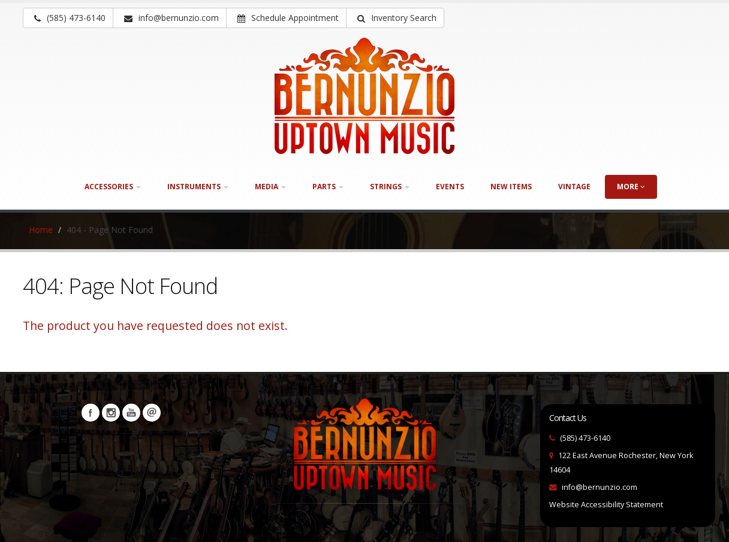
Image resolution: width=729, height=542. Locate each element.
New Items (511, 186)
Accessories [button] (113, 186)
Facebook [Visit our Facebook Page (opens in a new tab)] (91, 413)
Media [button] (270, 186)
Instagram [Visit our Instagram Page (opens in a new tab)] (111, 413)
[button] (395, 18)
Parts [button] (328, 186)
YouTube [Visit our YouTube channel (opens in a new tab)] (131, 413)
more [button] (631, 186)
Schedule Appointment (288, 17)
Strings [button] (389, 186)
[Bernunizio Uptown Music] (364, 96)
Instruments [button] (197, 186)
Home (41, 229)
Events (450, 186)
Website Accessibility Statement (606, 504)
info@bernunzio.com (599, 487)
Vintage (574, 186)
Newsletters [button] (152, 413)
